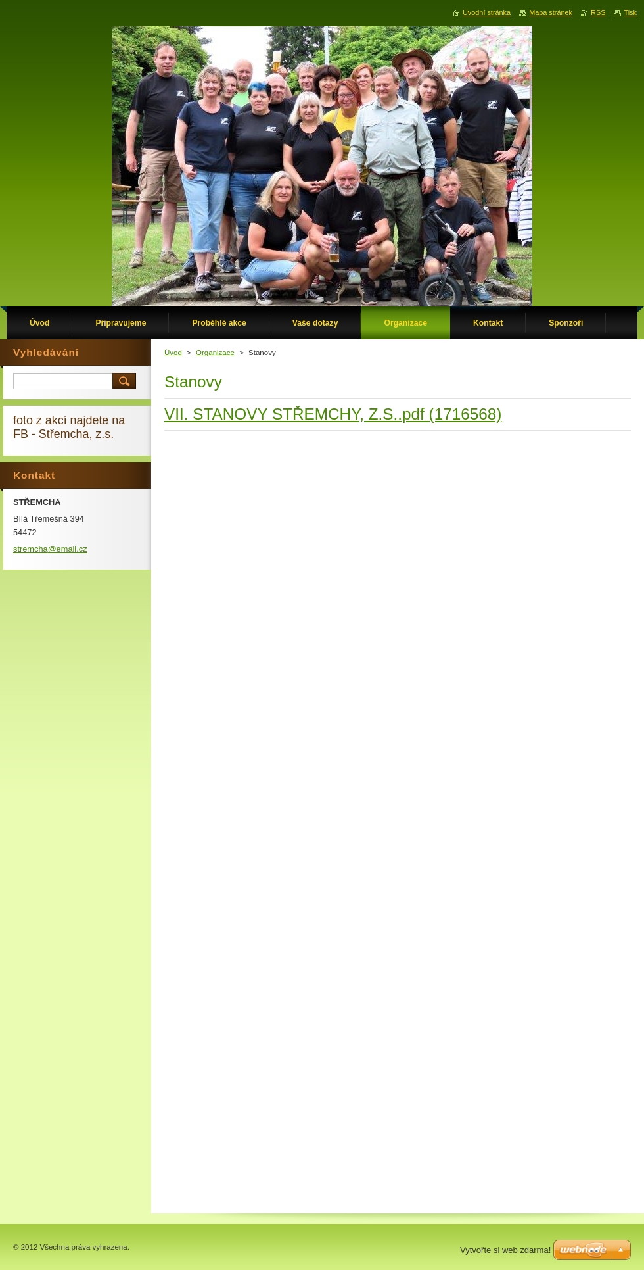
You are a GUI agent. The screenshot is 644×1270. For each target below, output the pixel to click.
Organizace (215, 352)
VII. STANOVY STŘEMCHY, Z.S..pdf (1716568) (332, 414)
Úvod (173, 352)
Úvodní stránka (487, 12)
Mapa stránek (550, 12)
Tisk (630, 12)
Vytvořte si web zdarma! (505, 1250)
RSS (598, 12)
